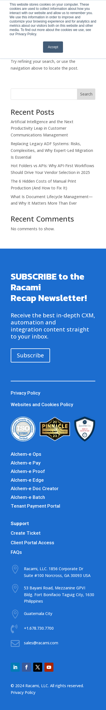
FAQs (16, 552)
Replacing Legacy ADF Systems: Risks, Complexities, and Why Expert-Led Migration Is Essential (52, 150)
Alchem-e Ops (26, 454)
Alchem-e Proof (28, 471)
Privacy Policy (25, 393)
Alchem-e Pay (25, 463)
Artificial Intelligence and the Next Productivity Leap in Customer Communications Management (42, 128)
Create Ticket (25, 533)
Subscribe (30, 355)
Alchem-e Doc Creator (34, 488)
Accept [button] (53, 47)
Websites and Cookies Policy (42, 404)
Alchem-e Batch (28, 497)
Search (86, 94)
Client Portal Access (32, 542)
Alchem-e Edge (27, 480)
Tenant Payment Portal (35, 506)
